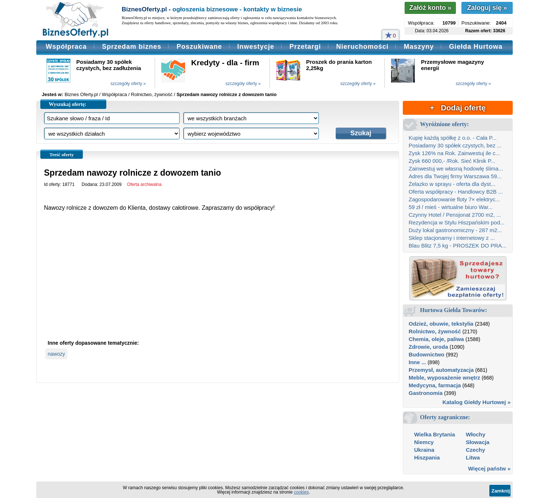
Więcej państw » (489, 468)
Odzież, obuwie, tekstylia (441, 324)
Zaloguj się (487, 7)
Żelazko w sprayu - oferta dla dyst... (452, 184)
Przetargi (305, 46)
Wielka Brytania (434, 434)
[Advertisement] (217, 281)
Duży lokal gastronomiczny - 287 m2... (455, 230)
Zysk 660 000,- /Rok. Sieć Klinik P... (452, 161)
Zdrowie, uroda (428, 347)
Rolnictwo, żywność (435, 331)
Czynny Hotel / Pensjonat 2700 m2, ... (455, 215)
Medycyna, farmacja (435, 385)
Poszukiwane (199, 46)
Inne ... (417, 362)
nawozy (56, 354)
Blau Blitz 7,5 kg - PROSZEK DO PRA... (457, 245)
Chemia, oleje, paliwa (436, 339)
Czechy (475, 450)
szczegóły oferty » (128, 83)
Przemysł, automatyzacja (441, 370)
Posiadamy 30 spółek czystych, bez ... (455, 145)
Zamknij (500, 491)
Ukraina (424, 450)
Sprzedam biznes (131, 46)
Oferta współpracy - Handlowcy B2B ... (456, 191)
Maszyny (419, 46)
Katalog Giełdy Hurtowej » (476, 402)
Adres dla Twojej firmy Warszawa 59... (455, 176)
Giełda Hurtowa (475, 46)
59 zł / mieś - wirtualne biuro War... (451, 207)
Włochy (475, 434)
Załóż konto (430, 7)
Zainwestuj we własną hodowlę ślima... (456, 168)
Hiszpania (427, 457)
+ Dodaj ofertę (458, 107)
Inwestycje (255, 46)
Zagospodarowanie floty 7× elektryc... (454, 199)
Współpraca (66, 46)
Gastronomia (426, 393)
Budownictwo (427, 354)
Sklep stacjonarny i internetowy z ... (452, 238)
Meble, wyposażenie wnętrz (444, 377)
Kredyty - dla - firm (225, 62)
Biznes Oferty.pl (81, 94)
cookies (301, 492)
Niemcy (424, 442)
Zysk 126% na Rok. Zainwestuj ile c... (454, 153)
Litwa (473, 457)
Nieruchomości (362, 46)
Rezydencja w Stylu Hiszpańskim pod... (457, 222)
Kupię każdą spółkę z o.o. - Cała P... (453, 138)
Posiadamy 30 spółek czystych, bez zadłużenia (108, 65)
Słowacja (477, 442)
